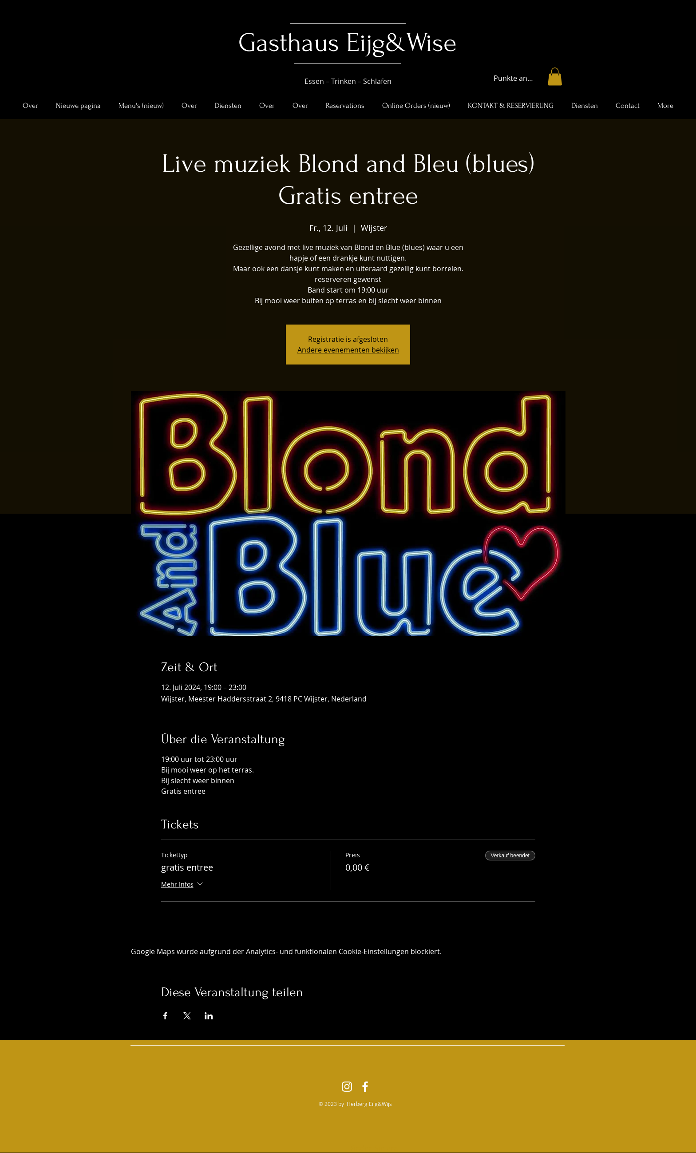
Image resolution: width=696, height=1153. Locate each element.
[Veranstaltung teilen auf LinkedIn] (209, 1015)
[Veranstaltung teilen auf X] (187, 1015)
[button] (554, 76)
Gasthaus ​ (292, 43)
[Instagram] (347, 1087)
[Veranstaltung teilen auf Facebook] (165, 1015)
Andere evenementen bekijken (348, 350)
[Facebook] (365, 1087)
